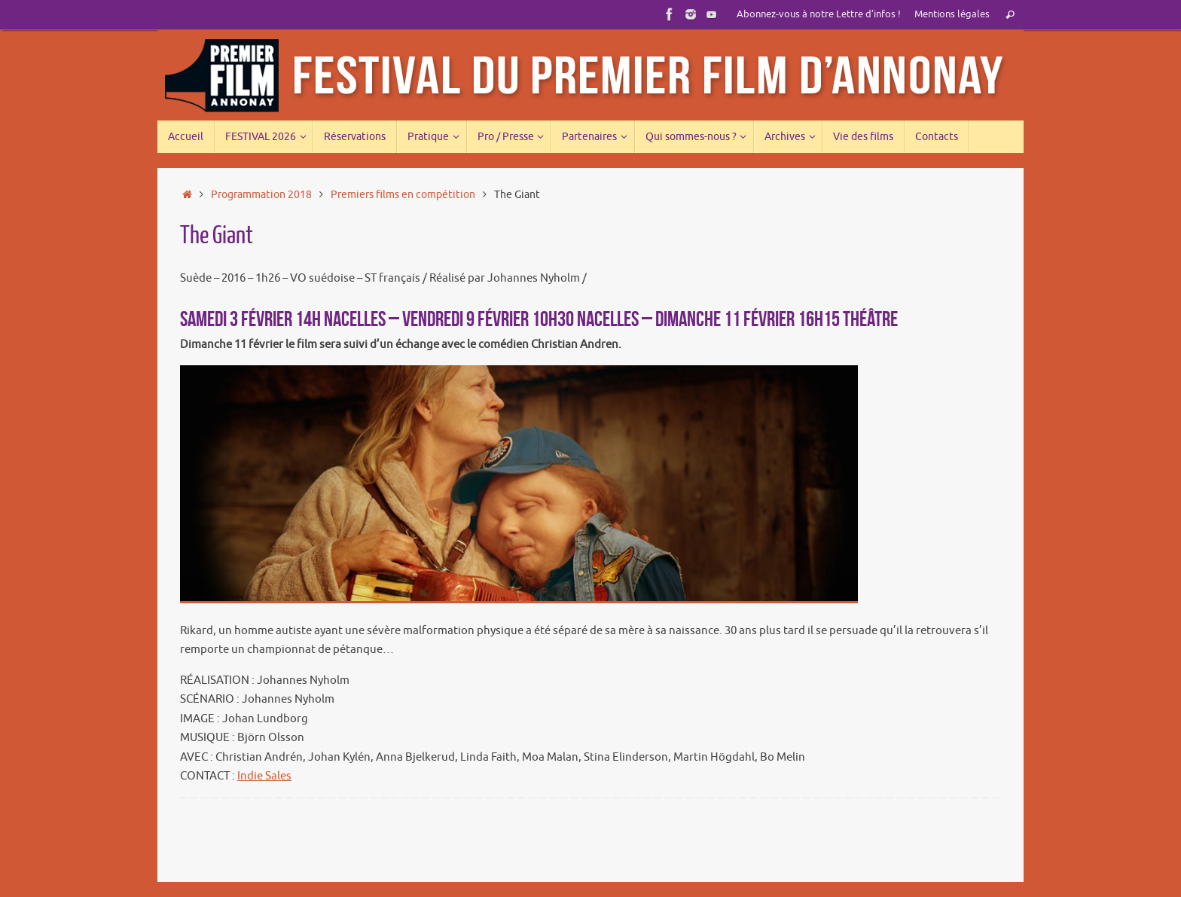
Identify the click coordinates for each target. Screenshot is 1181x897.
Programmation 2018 (261, 194)
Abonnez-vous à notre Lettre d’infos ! (819, 14)
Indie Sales (264, 776)
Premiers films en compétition (403, 194)
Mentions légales (952, 14)
